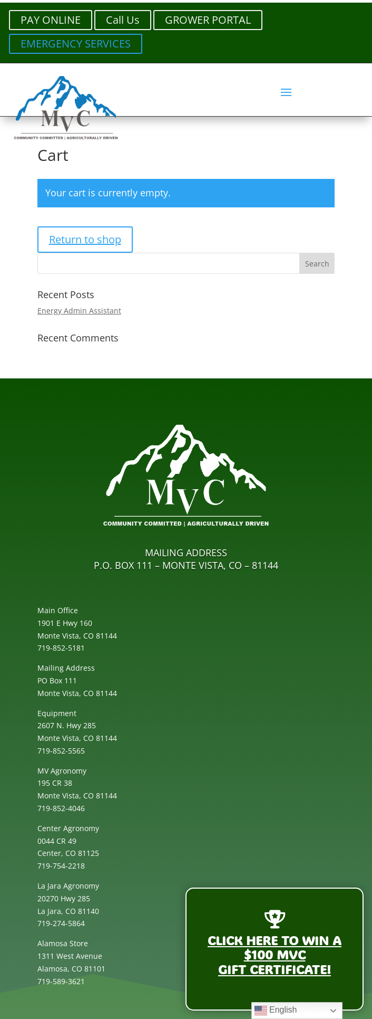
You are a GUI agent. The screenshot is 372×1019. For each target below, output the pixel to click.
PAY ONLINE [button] (51, 20)
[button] (286, 91)
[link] (66, 140)
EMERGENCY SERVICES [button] (76, 43)
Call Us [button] (123, 20)
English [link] (275, 1010)
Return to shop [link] (85, 239)
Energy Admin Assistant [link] (79, 311)
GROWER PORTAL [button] (208, 20)
